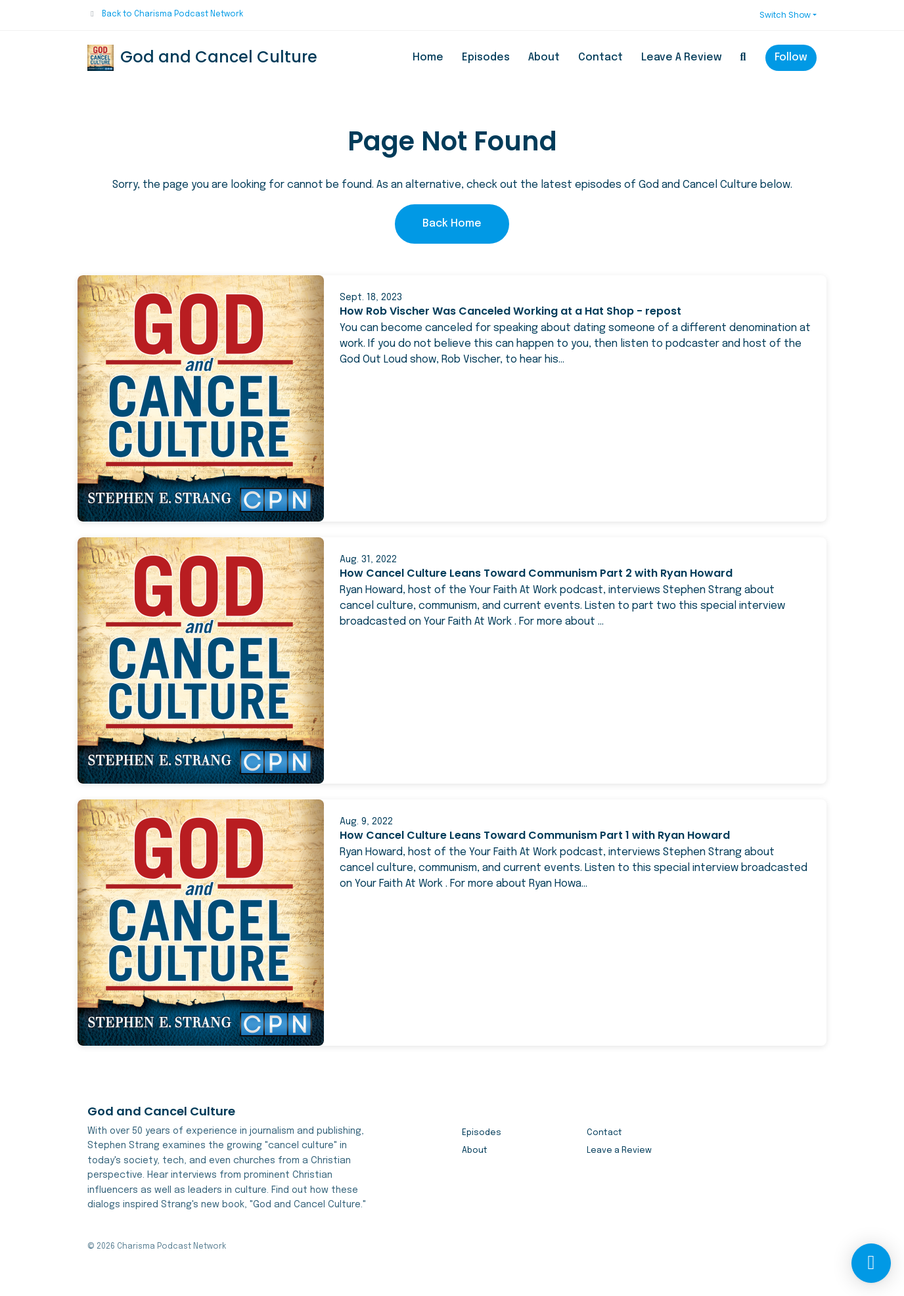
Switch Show (785, 14)
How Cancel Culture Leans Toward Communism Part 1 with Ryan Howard (535, 835)
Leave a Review (681, 57)
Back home (452, 223)
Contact (600, 57)
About (544, 57)
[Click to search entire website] (743, 58)
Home (428, 57)
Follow (791, 57)
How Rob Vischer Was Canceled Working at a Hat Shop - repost (510, 311)
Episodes (486, 57)
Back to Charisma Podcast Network (172, 14)
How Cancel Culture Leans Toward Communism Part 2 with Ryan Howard (536, 573)
